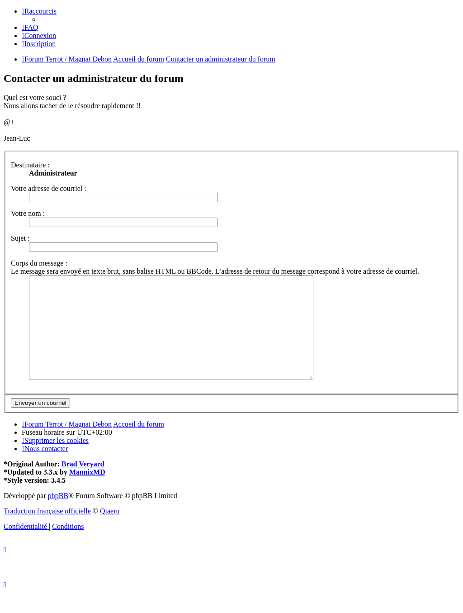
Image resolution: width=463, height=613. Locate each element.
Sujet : (20, 238)
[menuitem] (30, 27)
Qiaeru (110, 531)
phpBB (58, 516)
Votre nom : (28, 213)
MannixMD (87, 492)
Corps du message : (39, 263)
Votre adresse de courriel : (48, 188)
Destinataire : (30, 165)
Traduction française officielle (47, 531)
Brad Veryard (82, 484)
